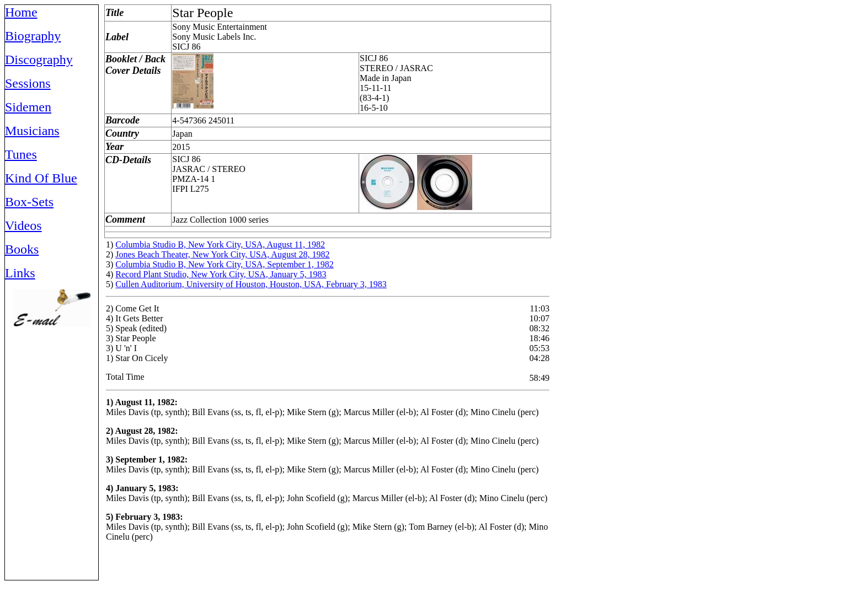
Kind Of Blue (41, 178)
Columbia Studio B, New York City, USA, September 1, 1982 (224, 264)
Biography (33, 36)
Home (21, 12)
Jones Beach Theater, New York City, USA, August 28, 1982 (222, 254)
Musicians (32, 130)
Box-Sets (29, 202)
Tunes (21, 154)
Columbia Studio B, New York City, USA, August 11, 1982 (220, 244)
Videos (23, 225)
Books (22, 249)
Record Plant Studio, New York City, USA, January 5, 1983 (220, 274)
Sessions (28, 83)
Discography (39, 59)
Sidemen (28, 107)
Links (20, 273)
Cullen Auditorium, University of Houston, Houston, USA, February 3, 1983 (251, 284)
